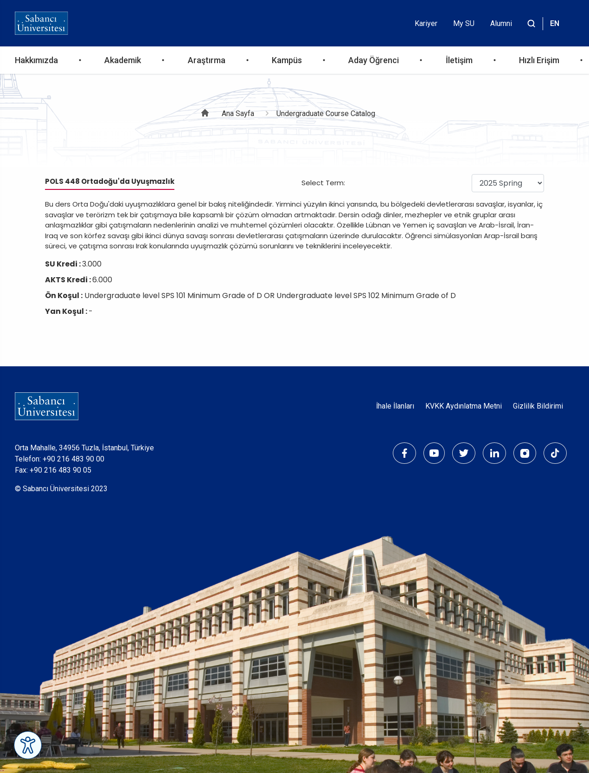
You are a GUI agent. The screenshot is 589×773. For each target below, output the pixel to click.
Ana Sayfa (238, 113)
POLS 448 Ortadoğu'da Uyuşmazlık (109, 181)
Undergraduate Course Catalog (325, 113)
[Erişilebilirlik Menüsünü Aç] (28, 745)
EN (554, 23)
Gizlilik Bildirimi (538, 406)
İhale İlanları (395, 406)
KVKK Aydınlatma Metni (463, 406)
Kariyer (426, 23)
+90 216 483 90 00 (73, 459)
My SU (463, 23)
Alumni (501, 23)
